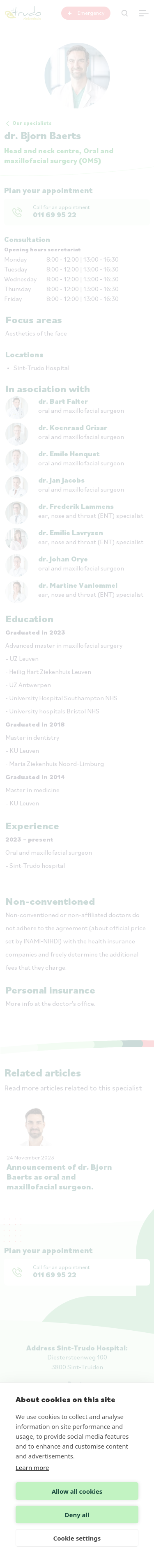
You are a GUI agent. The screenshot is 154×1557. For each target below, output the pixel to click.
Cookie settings (77, 1538)
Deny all (76, 1515)
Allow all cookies (77, 1491)
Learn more (32, 1467)
